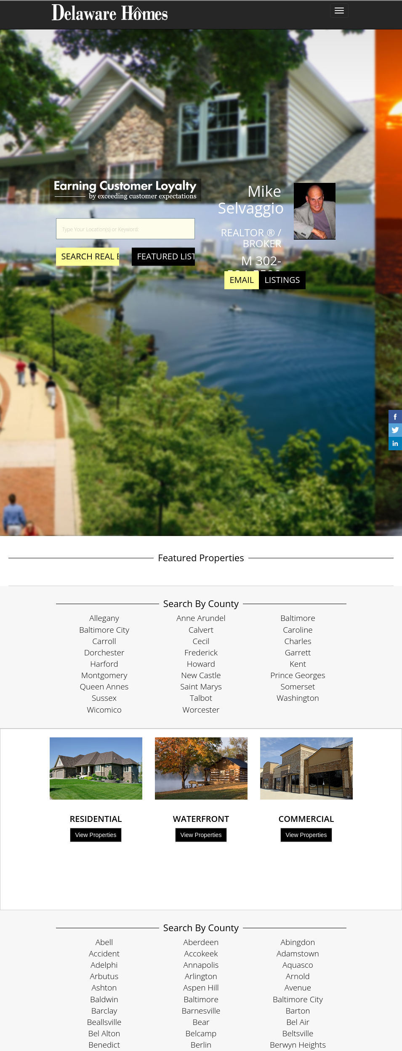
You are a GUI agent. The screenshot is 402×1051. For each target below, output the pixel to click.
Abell (104, 942)
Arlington (201, 976)
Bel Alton (104, 1033)
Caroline (298, 629)
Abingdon (298, 942)
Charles (297, 641)
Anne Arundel (201, 618)
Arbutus (104, 976)
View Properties (96, 835)
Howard (201, 663)
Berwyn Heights (298, 1044)
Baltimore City (104, 629)
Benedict (104, 1044)
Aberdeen (201, 942)
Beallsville (104, 1022)
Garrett (298, 652)
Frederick (201, 652)
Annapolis (201, 964)
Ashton (104, 987)
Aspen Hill (201, 987)
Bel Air (297, 1022)
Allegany (104, 618)
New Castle (201, 675)
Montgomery (104, 675)
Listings (282, 279)
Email (242, 279)
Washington (298, 697)
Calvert (201, 629)
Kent (298, 663)
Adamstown (298, 953)
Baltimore (297, 618)
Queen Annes (104, 686)
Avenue (298, 987)
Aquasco (297, 964)
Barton (297, 1010)
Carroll (104, 641)
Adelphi (104, 964)
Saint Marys (201, 686)
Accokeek (201, 953)
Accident (104, 953)
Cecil (201, 641)
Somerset (298, 686)
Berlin (201, 1044)
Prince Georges (297, 675)
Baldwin (104, 999)
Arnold (298, 976)
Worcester (201, 709)
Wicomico (104, 709)
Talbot (201, 697)
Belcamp (201, 1033)
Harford (104, 663)
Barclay (104, 1010)
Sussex (104, 697)
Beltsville (298, 1033)
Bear (201, 1022)
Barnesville (201, 1010)
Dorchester (104, 652)
